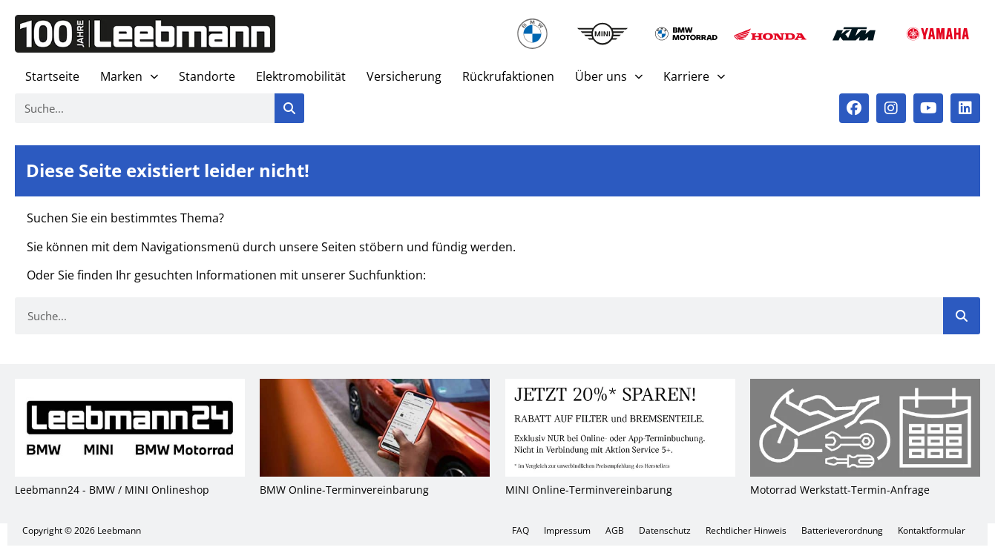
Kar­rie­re (694, 76)
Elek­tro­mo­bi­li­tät (301, 76)
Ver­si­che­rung (404, 76)
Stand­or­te (207, 76)
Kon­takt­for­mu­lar (931, 530)
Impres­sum (567, 530)
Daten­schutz (665, 530)
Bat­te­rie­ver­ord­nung (842, 530)
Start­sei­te (52, 76)
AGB (614, 530)
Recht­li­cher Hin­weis (746, 530)
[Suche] (289, 108)
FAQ (520, 530)
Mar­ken (129, 76)
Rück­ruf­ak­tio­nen (508, 76)
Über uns (609, 76)
